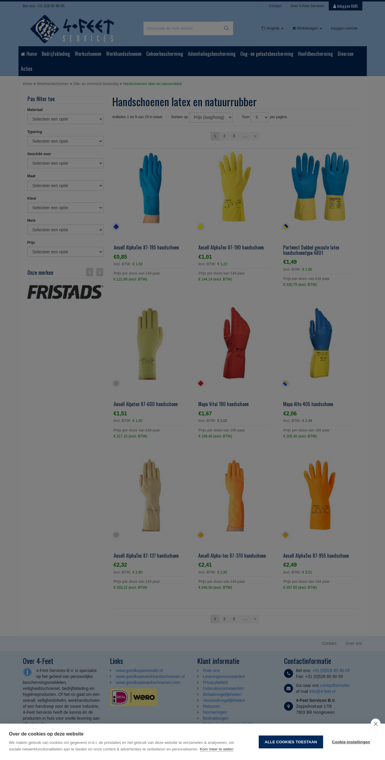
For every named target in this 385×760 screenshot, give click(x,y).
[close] (376, 724)
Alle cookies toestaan (291, 742)
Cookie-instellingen (351, 742)
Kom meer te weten (216, 749)
